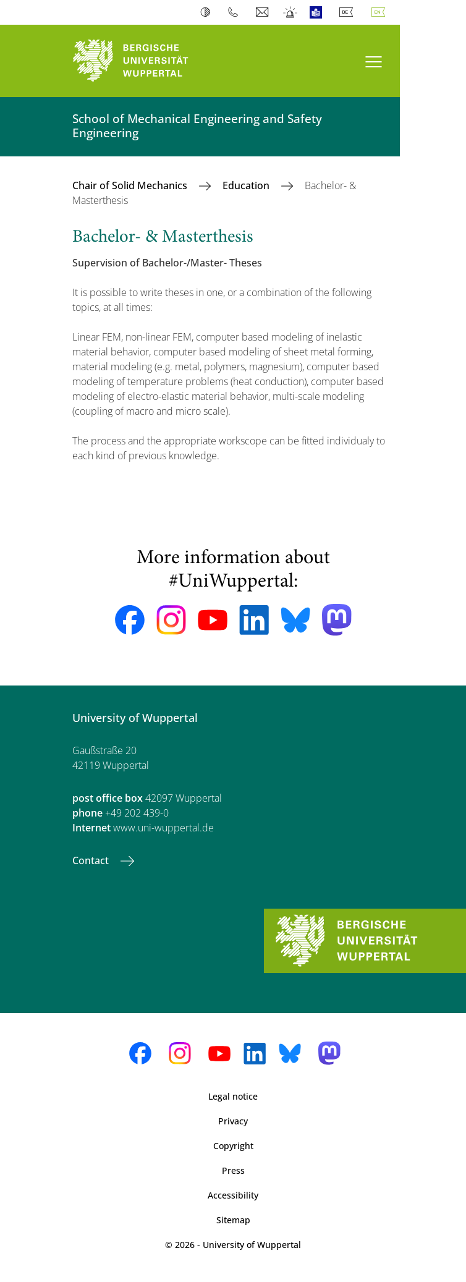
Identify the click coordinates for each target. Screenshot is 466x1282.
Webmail (263, 12)
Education (247, 185)
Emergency (291, 12)
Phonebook (236, 12)
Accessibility (233, 1195)
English (381, 12)
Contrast (208, 12)
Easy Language (318, 12)
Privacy (233, 1121)
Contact (91, 860)
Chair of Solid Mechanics (131, 185)
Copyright (233, 1146)
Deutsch (348, 12)
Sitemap (233, 1220)
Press (233, 1170)
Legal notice (233, 1096)
